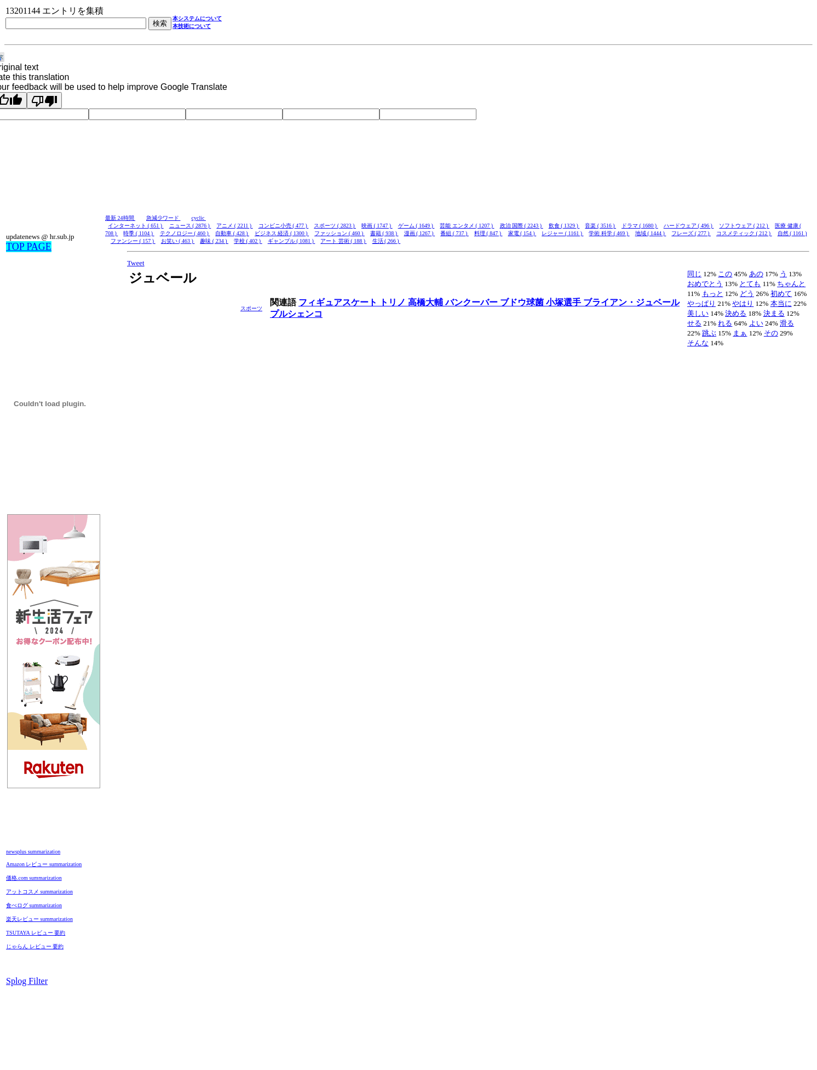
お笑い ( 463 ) (178, 241)
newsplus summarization (33, 852)
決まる (774, 313)
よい (756, 323)
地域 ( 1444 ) (650, 233)
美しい (698, 313)
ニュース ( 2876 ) (190, 226)
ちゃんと (791, 284)
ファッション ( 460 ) (339, 233)
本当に (781, 303)
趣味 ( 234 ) (214, 241)
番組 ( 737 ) (454, 233)
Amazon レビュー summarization (44, 864)
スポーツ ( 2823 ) (335, 226)
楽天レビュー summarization (39, 919)
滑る (787, 323)
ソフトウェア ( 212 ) (744, 226)
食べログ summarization (34, 905)
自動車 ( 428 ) (232, 233)
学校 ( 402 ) (248, 241)
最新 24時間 (120, 218)
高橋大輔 (426, 302)
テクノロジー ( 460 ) (185, 233)
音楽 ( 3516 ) (600, 226)
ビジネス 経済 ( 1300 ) (282, 233)
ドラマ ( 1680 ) (640, 226)
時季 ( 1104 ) (138, 233)
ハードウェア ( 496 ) (689, 226)
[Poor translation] (44, 100)
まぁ (740, 333)
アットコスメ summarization (39, 892)
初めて (781, 293)
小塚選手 (564, 302)
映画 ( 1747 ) (377, 226)
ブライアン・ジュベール (631, 302)
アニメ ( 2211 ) (234, 226)
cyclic (199, 218)
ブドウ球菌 (523, 302)
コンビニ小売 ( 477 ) (283, 226)
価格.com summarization (34, 878)
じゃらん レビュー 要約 (35, 946)
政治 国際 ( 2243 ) (521, 226)
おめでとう (705, 284)
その (771, 333)
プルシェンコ (296, 313)
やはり (742, 303)
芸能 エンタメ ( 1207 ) (467, 226)
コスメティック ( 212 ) (744, 233)
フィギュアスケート (338, 302)
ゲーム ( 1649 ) (416, 226)
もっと (712, 293)
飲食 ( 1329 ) (564, 226)
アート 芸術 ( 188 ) (343, 241)
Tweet (136, 263)
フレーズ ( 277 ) (691, 233)
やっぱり (701, 303)
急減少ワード (163, 218)
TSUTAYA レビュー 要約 (35, 933)
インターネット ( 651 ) (136, 226)
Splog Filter (27, 981)
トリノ (393, 302)
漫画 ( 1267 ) (419, 233)
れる (725, 323)
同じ (694, 274)
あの (756, 274)
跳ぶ (709, 333)
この (725, 274)
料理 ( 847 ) (488, 233)
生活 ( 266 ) (386, 241)
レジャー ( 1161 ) (562, 233)
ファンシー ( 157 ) (133, 241)
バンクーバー (472, 302)
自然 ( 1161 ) (792, 233)
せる (694, 323)
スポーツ (251, 308)
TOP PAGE (28, 246)
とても (750, 284)
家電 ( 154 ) (522, 233)
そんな (698, 343)
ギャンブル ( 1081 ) (291, 241)
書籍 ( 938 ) (384, 233)
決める (735, 313)
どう (747, 293)
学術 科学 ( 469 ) (609, 233)
